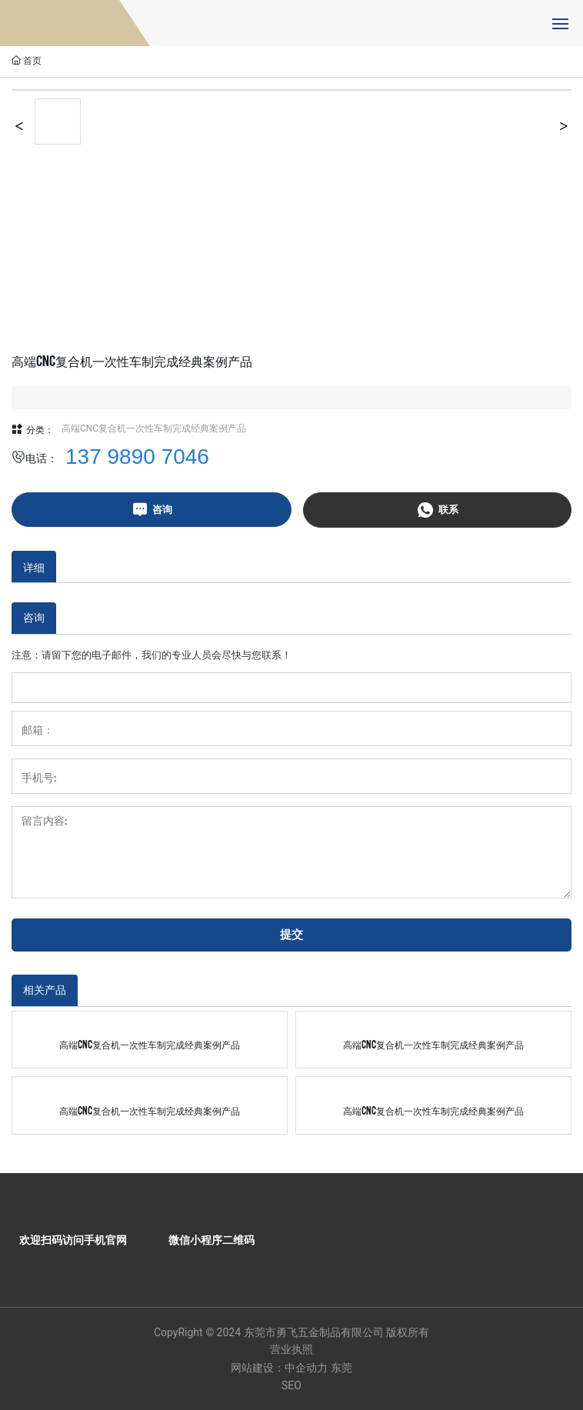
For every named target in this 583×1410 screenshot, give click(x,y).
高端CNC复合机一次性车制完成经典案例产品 (154, 428)
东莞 (341, 1368)
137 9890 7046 (137, 456)
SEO (291, 1385)
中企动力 (306, 1368)
